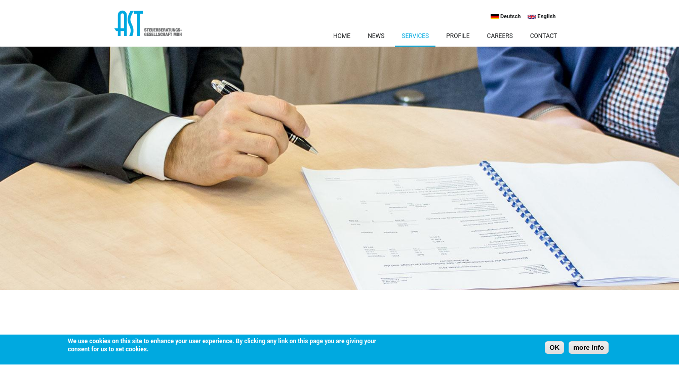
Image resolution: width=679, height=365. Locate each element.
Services (415, 36)
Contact (543, 36)
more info (588, 348)
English (541, 16)
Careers (500, 36)
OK (554, 348)
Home (341, 36)
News (376, 36)
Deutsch (506, 16)
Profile (457, 36)
